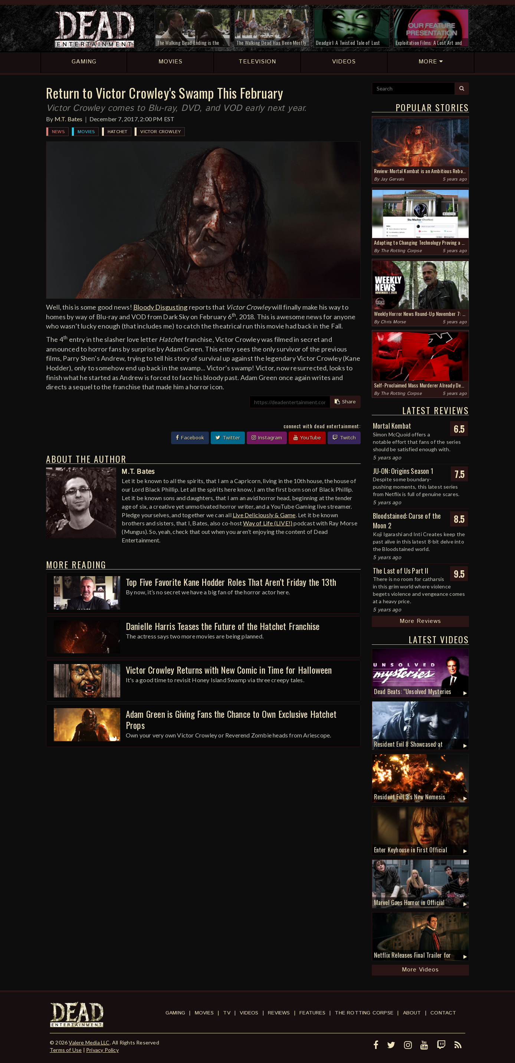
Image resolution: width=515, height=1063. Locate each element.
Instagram (267, 438)
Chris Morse (393, 322)
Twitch (344, 438)
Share (345, 402)
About (412, 1013)
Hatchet (117, 132)
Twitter (228, 438)
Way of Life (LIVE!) (267, 522)
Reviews (279, 1013)
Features (312, 1013)
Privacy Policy (102, 1050)
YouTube (307, 438)
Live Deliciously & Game (264, 514)
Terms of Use (66, 1050)
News (58, 132)
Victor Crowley (160, 132)
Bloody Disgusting (160, 307)
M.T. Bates (69, 118)
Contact (443, 1013)
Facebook (190, 438)
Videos (249, 1013)
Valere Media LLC (89, 1042)
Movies (86, 132)
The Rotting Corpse (401, 251)
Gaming (175, 1013)
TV (226, 1013)
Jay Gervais (392, 179)
